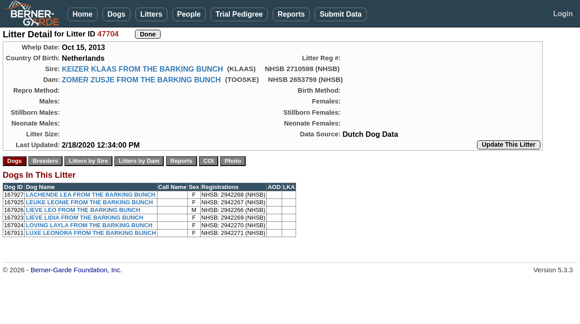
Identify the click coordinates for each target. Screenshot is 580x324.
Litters (151, 14)
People (189, 14)
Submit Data (340, 14)
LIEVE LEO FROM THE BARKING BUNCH (83, 210)
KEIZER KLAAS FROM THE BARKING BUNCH (142, 69)
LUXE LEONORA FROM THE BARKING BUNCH (91, 233)
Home (82, 14)
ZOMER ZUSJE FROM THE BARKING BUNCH (141, 80)
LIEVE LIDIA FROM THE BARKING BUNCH (84, 217)
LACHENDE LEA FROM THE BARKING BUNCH (90, 194)
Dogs (117, 14)
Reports (291, 14)
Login (563, 14)
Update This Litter (508, 144)
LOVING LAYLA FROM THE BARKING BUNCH (89, 225)
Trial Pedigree (239, 14)
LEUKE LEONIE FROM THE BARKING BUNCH (89, 202)
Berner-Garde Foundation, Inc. (76, 270)
